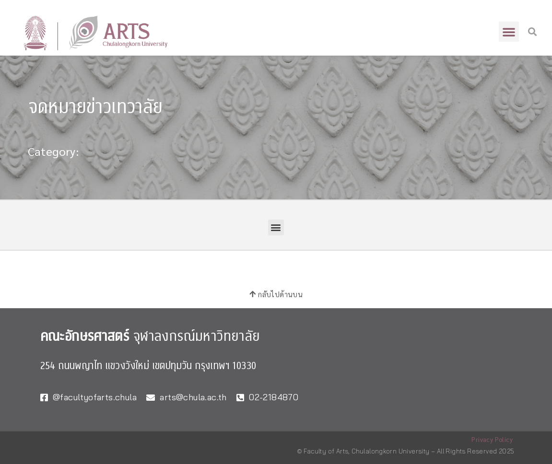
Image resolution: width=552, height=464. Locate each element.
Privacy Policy (492, 439)
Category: (54, 151)
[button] (509, 32)
